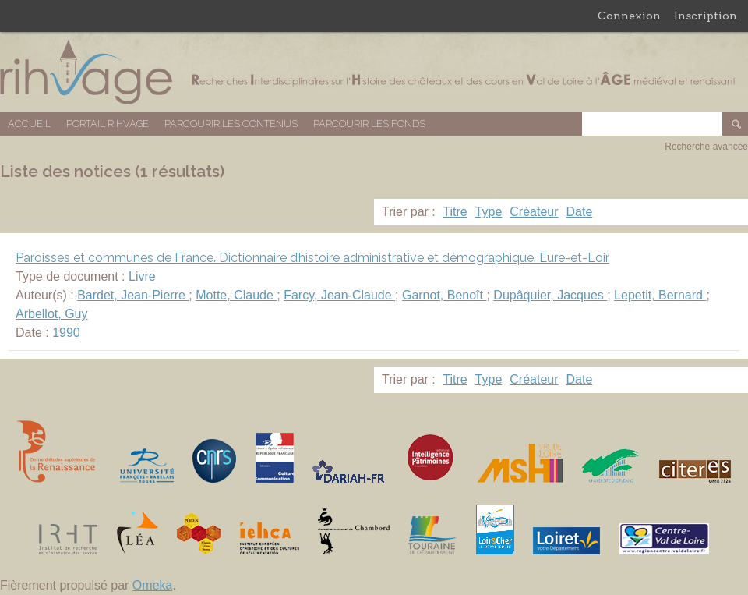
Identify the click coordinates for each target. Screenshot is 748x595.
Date (579, 211)
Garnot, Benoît (444, 295)
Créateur (534, 211)
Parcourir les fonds (369, 123)
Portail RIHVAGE (107, 123)
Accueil (29, 123)
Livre (142, 276)
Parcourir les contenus (231, 123)
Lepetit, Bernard (660, 295)
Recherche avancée (706, 146)
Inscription (705, 15)
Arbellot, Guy (51, 314)
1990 (66, 332)
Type (489, 211)
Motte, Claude (236, 295)
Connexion (629, 15)
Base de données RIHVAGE (374, 72)
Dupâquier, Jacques (550, 295)
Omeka (152, 585)
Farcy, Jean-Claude (339, 295)
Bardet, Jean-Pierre (133, 295)
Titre (455, 211)
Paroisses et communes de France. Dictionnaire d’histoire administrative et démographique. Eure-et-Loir (312, 257)
